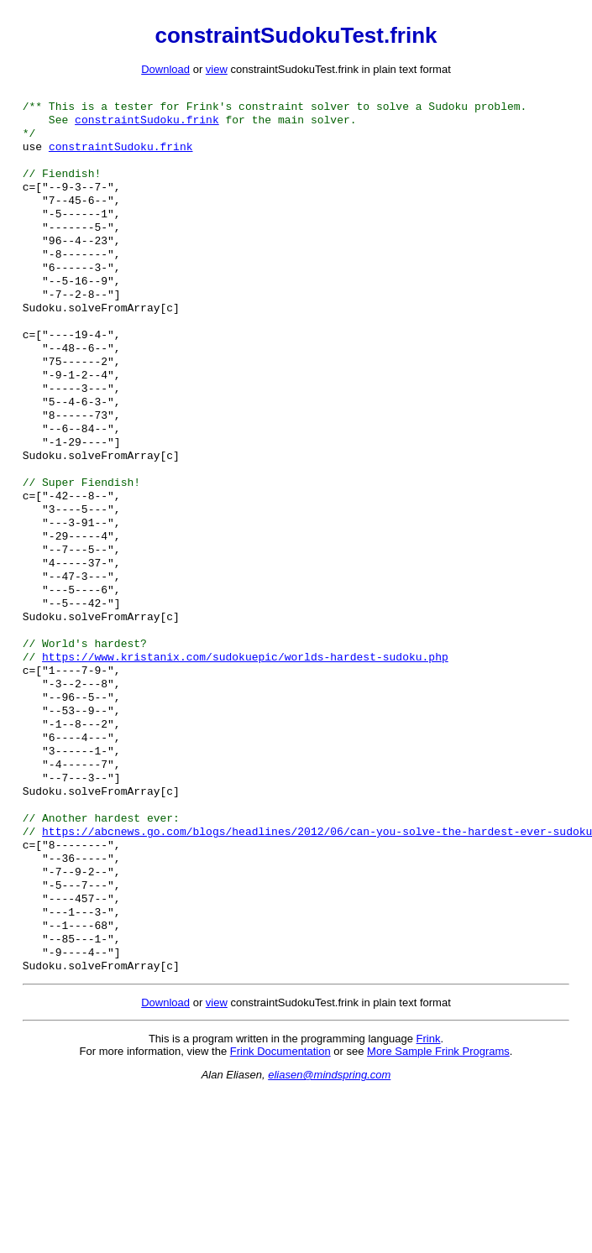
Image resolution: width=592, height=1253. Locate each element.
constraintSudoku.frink (147, 124)
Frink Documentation (280, 1162)
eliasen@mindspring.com (329, 1185)
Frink (428, 1149)
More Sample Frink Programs (438, 1162)
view (217, 69)
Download (165, 69)
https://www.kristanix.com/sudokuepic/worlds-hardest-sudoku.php (245, 728)
